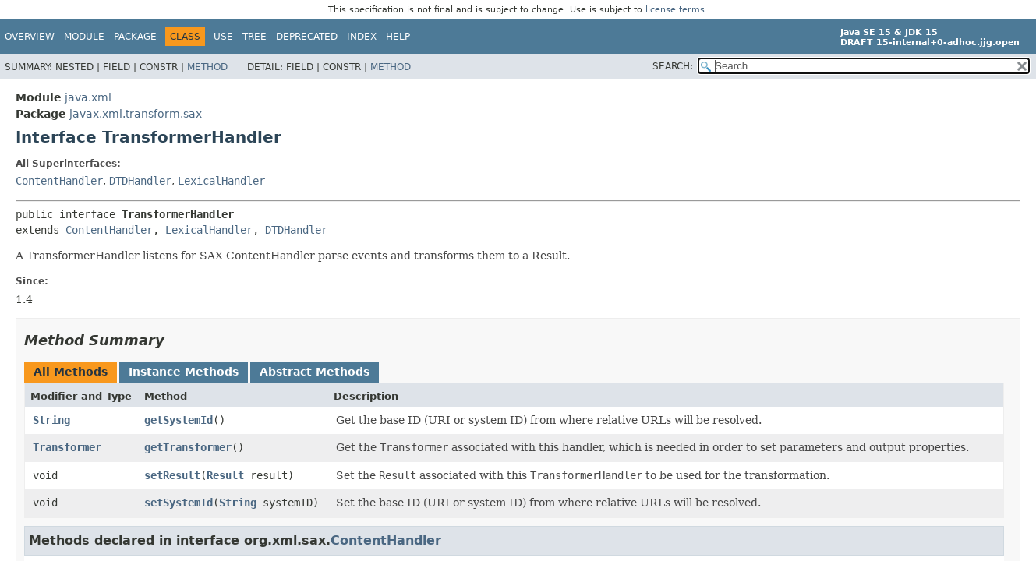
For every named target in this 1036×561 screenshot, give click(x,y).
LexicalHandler (221, 181)
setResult (172, 475)
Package (135, 36)
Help (398, 36)
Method (207, 67)
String (51, 420)
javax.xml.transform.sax (135, 114)
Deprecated (307, 36)
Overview (30, 36)
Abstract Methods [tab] (314, 371)
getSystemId (178, 420)
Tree (254, 36)
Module (84, 36)
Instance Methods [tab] (184, 371)
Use (223, 36)
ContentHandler (59, 181)
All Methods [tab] (71, 371)
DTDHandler (140, 181)
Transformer (67, 447)
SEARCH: (672, 66)
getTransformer (188, 447)
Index (362, 36)
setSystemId (178, 502)
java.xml (88, 97)
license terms (675, 10)
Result (225, 475)
